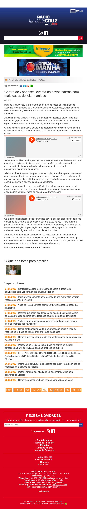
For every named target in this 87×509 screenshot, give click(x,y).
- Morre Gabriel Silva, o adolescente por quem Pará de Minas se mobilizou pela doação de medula (42, 365)
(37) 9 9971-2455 (59, 485)
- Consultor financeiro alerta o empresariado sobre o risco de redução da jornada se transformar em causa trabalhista (40, 330)
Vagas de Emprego (43, 450)
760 (39, 390)
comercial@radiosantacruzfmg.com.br (43, 487)
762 (50, 390)
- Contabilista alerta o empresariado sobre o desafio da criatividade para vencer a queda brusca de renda (38, 290)
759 (33, 390)
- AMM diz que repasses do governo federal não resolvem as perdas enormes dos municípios (41, 322)
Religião (43, 445)
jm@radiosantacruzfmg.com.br (49, 480)
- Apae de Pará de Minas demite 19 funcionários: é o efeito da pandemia (41, 306)
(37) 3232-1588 (48, 476)
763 (56, 390)
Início (9, 390)
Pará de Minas (43, 440)
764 (62, 390)
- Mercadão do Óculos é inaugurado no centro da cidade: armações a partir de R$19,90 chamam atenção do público (39, 346)
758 (27, 390)
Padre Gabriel (43, 459)
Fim (79, 390)
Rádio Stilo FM (43, 457)
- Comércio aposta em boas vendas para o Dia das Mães (39, 380)
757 (22, 390)
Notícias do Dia (44, 448)
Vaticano (43, 464)
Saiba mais (43, 491)
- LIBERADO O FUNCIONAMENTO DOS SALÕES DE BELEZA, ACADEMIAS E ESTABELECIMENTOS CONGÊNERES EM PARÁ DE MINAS (42, 356)
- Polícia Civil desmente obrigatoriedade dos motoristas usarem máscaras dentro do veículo (42, 298)
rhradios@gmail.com (55, 482)
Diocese (43, 462)
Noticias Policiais (43, 443)
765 (67, 390)
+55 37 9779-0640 (38, 478)
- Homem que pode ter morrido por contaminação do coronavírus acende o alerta (43, 338)
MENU (76, 11)
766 (73, 390)
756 (16, 390)
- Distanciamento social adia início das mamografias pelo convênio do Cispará (39, 373)
